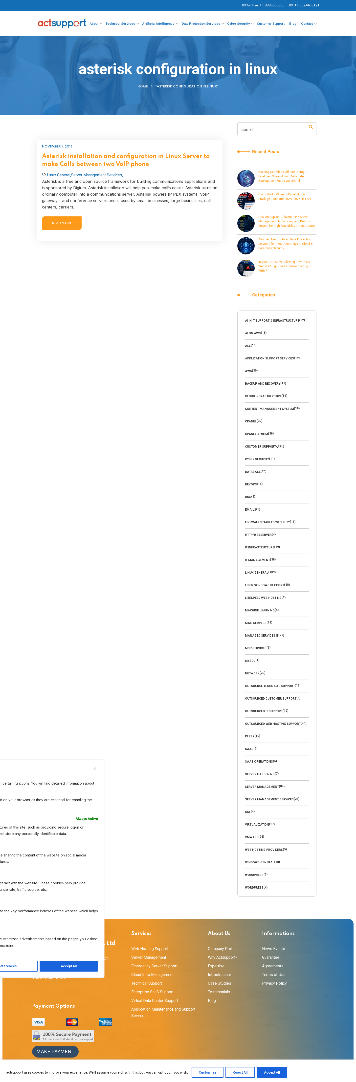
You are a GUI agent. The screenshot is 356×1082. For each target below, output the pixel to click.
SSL (248, 812)
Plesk (249, 736)
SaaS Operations (259, 761)
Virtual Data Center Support (154, 1000)
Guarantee (270, 957)
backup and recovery (262, 383)
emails (250, 509)
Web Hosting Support (149, 948)
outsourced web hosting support (273, 724)
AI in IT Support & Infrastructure (272, 320)
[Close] (95, 768)
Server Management (262, 787)
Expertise (216, 966)
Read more (62, 223)
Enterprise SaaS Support (152, 992)
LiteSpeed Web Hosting (263, 598)
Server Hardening (260, 774)
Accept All (272, 1072)
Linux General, (59, 175)
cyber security (257, 459)
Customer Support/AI (262, 446)
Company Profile (222, 948)
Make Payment (55, 1052)
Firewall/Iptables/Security (267, 522)
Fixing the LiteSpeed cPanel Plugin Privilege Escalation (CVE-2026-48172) (284, 197)
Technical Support (146, 983)
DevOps (251, 484)
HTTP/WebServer (258, 535)
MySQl (250, 661)
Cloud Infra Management (152, 974)
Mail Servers (256, 623)
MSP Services (256, 648)
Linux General (256, 572)
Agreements (272, 966)
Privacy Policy (274, 983)
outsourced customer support (270, 698)
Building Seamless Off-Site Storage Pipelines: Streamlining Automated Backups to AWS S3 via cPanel (282, 176)
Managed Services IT (261, 635)
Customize (207, 1072)
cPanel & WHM (256, 434)
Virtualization (257, 824)
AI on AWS (253, 333)
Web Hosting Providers (264, 850)
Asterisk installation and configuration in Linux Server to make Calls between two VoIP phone (126, 160)
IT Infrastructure (259, 547)
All (248, 346)
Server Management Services (269, 799)
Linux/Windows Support (264, 585)
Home (142, 86)
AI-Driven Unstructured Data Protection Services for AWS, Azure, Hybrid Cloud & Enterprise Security (285, 244)
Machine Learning (260, 610)
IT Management (257, 560)
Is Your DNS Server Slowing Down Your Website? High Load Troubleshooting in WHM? (284, 266)
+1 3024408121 (306, 5)
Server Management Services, (97, 175)
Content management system (269, 409)
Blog (212, 1000)
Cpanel (251, 421)
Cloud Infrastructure (263, 396)
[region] (178, 1071)
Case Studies (219, 983)
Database (253, 472)
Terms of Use (274, 974)
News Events (273, 948)
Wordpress (254, 875)
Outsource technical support (270, 686)
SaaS (249, 749)
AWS (248, 371)
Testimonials (219, 992)
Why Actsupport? (222, 957)
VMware (251, 837)
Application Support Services (269, 358)
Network (252, 673)
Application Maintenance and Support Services (163, 1012)
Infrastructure (219, 974)
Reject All (240, 1072)
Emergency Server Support (154, 966)
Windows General (259, 862)
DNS (248, 497)
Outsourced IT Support (264, 711)
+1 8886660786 (272, 5)
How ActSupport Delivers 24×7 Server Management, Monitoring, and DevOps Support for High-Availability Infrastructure (286, 221)
